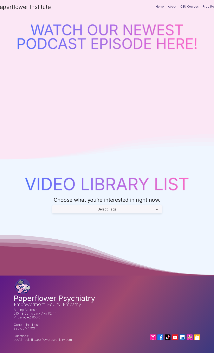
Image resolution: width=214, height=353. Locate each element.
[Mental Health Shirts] (197, 337)
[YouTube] (175, 337)
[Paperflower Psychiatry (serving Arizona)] (189, 337)
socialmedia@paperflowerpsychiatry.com (43, 340)
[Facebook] (160, 337)
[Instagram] (153, 337)
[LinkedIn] (182, 337)
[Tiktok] (167, 337)
